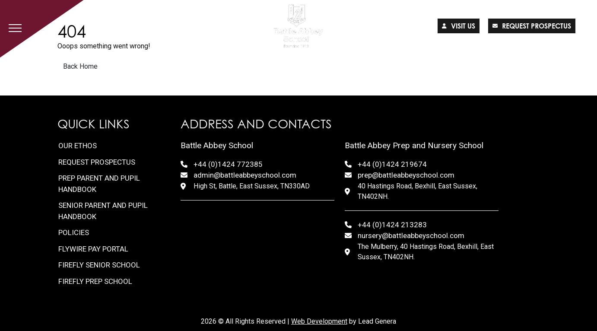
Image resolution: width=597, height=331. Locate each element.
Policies (73, 232)
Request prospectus (531, 26)
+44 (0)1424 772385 (228, 164)
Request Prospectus (96, 162)
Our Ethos (77, 145)
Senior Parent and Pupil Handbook (103, 211)
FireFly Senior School (99, 265)
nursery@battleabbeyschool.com (411, 235)
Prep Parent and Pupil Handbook (99, 184)
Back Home (80, 66)
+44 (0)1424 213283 (392, 224)
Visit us (458, 26)
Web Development (319, 321)
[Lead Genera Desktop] (298, 26)
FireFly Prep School (95, 281)
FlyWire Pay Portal (93, 249)
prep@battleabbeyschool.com (406, 175)
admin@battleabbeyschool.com (245, 175)
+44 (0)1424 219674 (392, 164)
